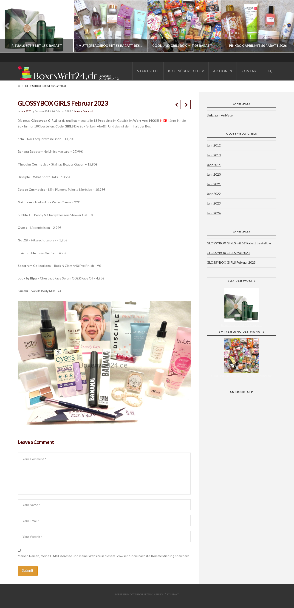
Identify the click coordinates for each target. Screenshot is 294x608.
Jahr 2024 (214, 213)
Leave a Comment (83, 111)
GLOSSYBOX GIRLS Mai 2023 (228, 253)
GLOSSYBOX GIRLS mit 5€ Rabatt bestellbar (239, 243)
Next (284, 26)
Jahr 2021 (214, 184)
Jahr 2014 (214, 165)
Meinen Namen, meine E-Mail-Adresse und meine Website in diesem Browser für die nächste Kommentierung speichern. (104, 556)
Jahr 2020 (214, 174)
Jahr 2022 (214, 194)
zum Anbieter (224, 115)
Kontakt (173, 594)
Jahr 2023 (25, 111)
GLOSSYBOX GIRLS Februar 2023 (231, 262)
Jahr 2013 (214, 155)
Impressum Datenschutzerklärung (139, 594)
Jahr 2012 (214, 145)
